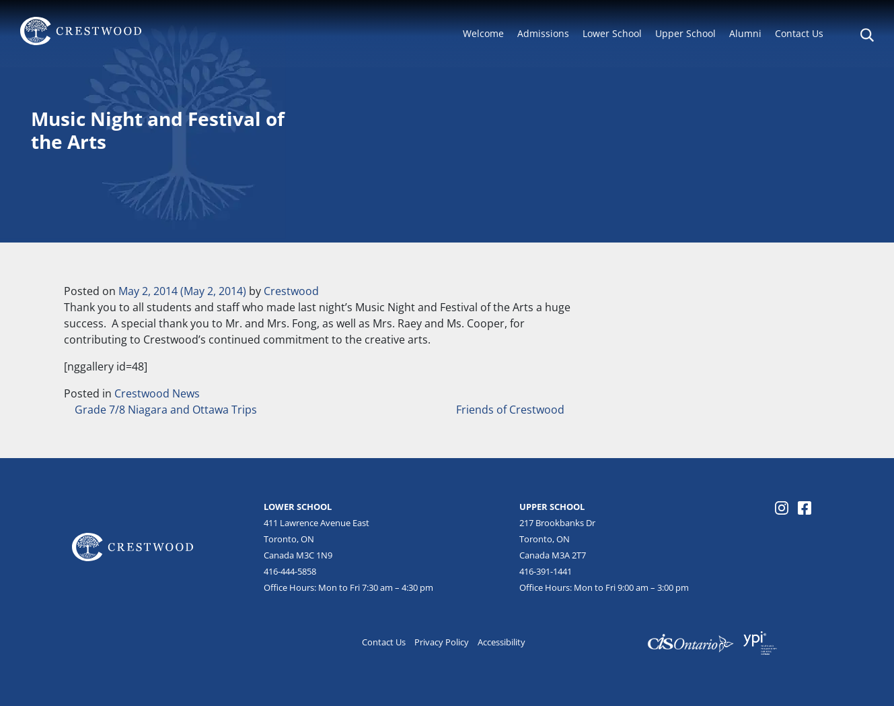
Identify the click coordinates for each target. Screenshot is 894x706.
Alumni (745, 33)
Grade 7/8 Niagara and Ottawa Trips (164, 409)
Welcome (483, 33)
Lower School (612, 33)
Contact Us (799, 33)
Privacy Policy (441, 642)
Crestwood (291, 291)
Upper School (685, 33)
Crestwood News (157, 393)
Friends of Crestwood (511, 409)
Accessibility (501, 642)
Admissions (543, 33)
